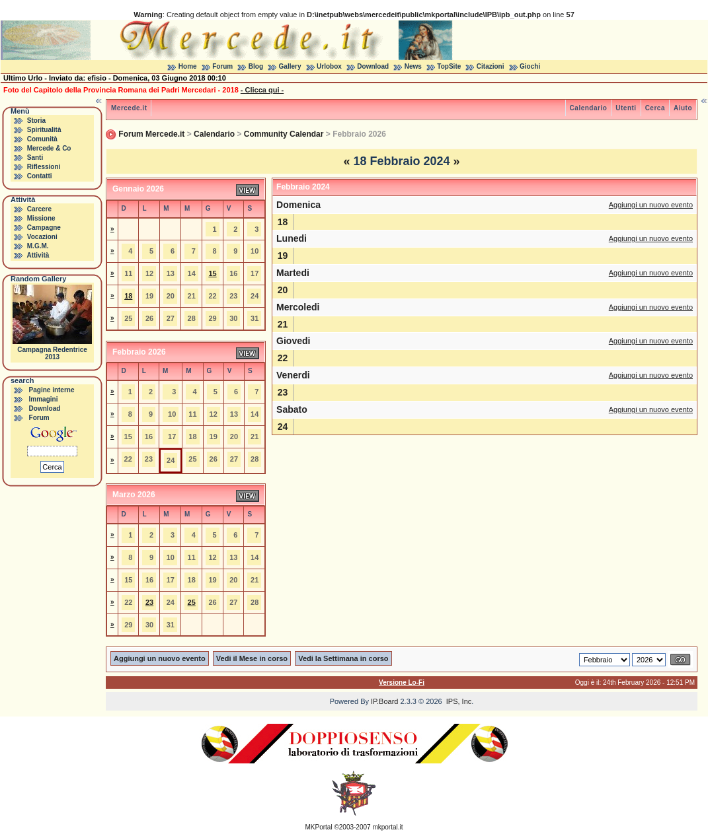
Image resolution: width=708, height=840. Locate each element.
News (413, 66)
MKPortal (319, 827)
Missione (41, 218)
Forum (222, 66)
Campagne (44, 227)
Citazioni (490, 66)
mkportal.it (387, 827)
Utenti (625, 108)
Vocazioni (42, 236)
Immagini (43, 399)
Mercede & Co (49, 148)
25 (192, 602)
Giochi (530, 66)
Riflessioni (44, 166)
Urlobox (329, 66)
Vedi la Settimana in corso (343, 658)
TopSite (449, 66)
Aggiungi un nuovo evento (651, 205)
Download (373, 66)
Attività (37, 255)
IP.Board (384, 701)
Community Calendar (284, 134)
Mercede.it (129, 108)
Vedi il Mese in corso (252, 658)
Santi (35, 157)
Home (187, 66)
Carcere (39, 209)
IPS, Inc (459, 701)
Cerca (655, 108)
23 (149, 602)
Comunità (42, 139)
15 (212, 273)
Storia (36, 120)
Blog (256, 66)
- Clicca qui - (262, 90)
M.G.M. (38, 246)
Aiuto (683, 108)
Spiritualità (44, 129)
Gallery (290, 66)
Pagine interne (52, 390)
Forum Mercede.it (151, 134)
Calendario (589, 108)
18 (128, 296)
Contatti (39, 176)
